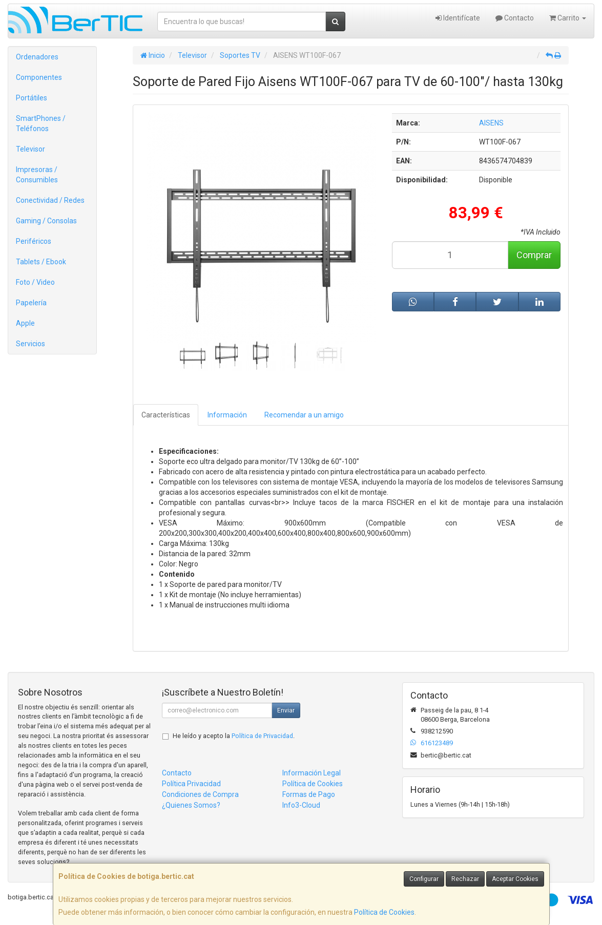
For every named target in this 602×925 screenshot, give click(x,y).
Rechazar (465, 878)
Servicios (30, 344)
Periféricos (33, 241)
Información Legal (311, 773)
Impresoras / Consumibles (37, 174)
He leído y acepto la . (234, 736)
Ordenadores (37, 57)
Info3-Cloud (301, 805)
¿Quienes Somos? (191, 805)
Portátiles (31, 98)
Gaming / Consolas (46, 221)
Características (165, 415)
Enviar (286, 710)
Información (227, 415)
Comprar (534, 254)
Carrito (567, 18)
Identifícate (457, 18)
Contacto (514, 18)
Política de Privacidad (262, 736)
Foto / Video (35, 282)
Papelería (31, 303)
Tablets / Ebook (41, 262)
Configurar (424, 878)
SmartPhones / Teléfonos (41, 123)
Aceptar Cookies (515, 878)
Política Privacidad (191, 784)
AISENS (491, 123)
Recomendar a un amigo (304, 415)
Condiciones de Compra (200, 794)
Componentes (39, 77)
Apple (25, 323)
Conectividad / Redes (50, 200)
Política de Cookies (384, 912)
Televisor (30, 149)
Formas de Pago (308, 794)
